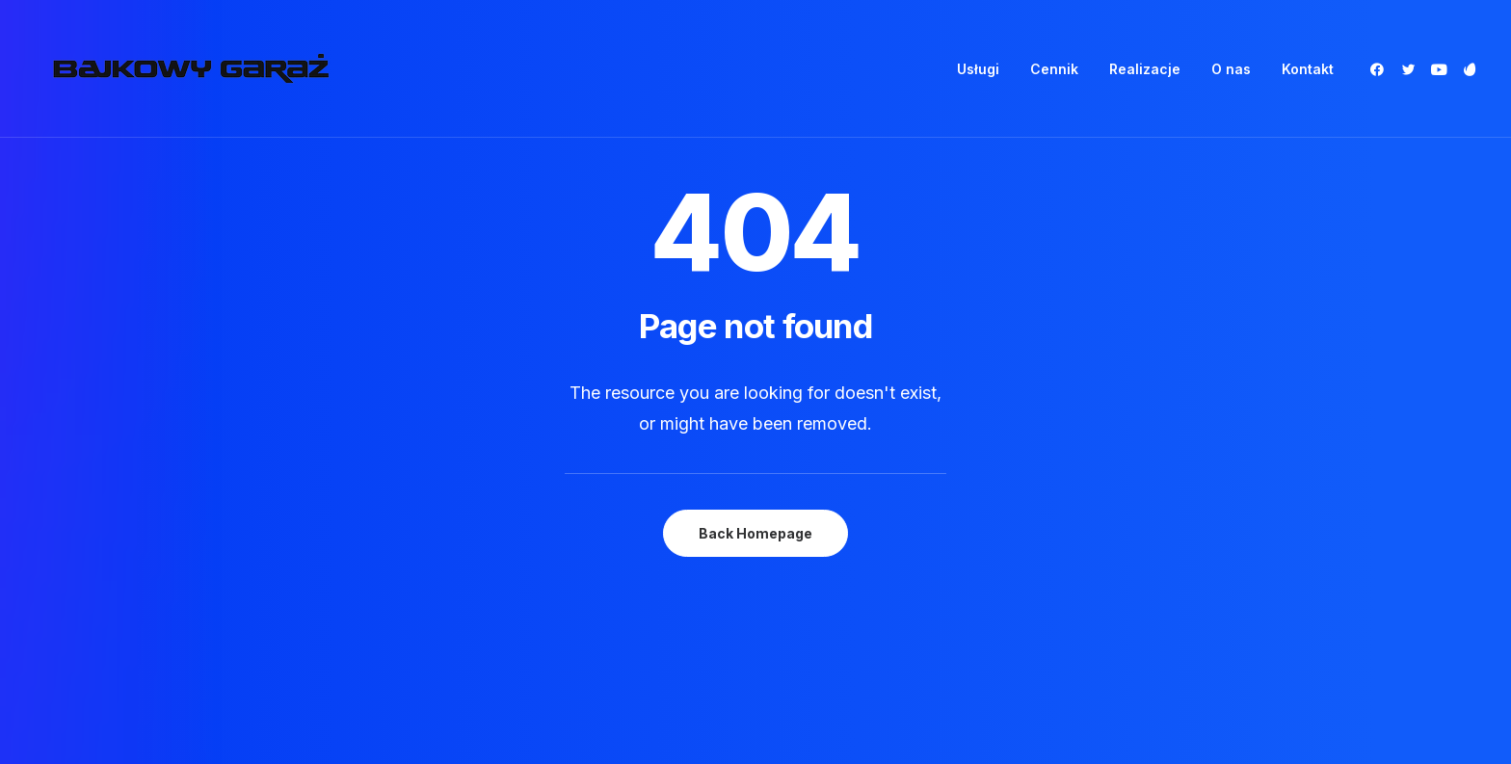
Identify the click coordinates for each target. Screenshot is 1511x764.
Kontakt (1308, 69)
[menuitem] (978, 69)
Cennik (1054, 69)
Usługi (978, 69)
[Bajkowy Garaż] (191, 69)
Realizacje (1144, 69)
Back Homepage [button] (755, 498)
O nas (1231, 69)
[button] (1380, 69)
